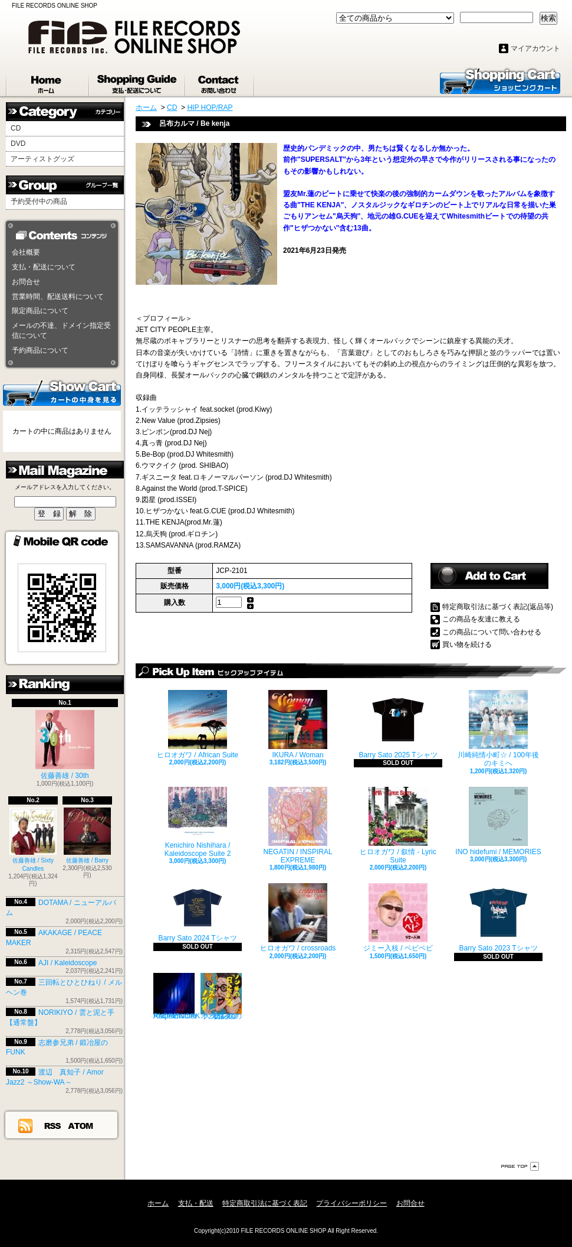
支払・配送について (138, 81)
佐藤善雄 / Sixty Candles (33, 840)
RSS (53, 1125)
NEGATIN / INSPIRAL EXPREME (297, 825)
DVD (18, 143)
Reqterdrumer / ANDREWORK (176, 996)
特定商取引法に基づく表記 (264, 1203)
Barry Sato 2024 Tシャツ (197, 912)
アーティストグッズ (42, 159)
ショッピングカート (500, 80)
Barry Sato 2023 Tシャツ (498, 917)
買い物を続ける (467, 644)
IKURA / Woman (297, 724)
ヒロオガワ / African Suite (197, 724)
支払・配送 (195, 1203)
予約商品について (40, 350)
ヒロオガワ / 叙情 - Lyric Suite (398, 825)
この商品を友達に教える (481, 619)
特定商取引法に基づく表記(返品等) (497, 607)
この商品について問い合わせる (491, 632)
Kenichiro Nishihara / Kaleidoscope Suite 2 (198, 822)
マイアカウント (535, 48)
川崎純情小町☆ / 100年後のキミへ (498, 728)
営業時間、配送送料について (58, 296)
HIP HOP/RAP (209, 107)
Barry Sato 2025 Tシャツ (398, 724)
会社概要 (26, 252)
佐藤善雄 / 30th (64, 745)
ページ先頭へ (520, 1166)
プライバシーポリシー (351, 1203)
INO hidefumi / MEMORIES (498, 821)
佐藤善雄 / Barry (87, 836)
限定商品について (40, 311)
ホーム (48, 81)
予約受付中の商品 (39, 201)
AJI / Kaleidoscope (67, 963)
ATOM (81, 1125)
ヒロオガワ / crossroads (298, 917)
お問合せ (220, 81)
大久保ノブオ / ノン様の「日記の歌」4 (221, 996)
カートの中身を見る (62, 392)
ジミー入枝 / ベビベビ (398, 917)
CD (16, 128)
